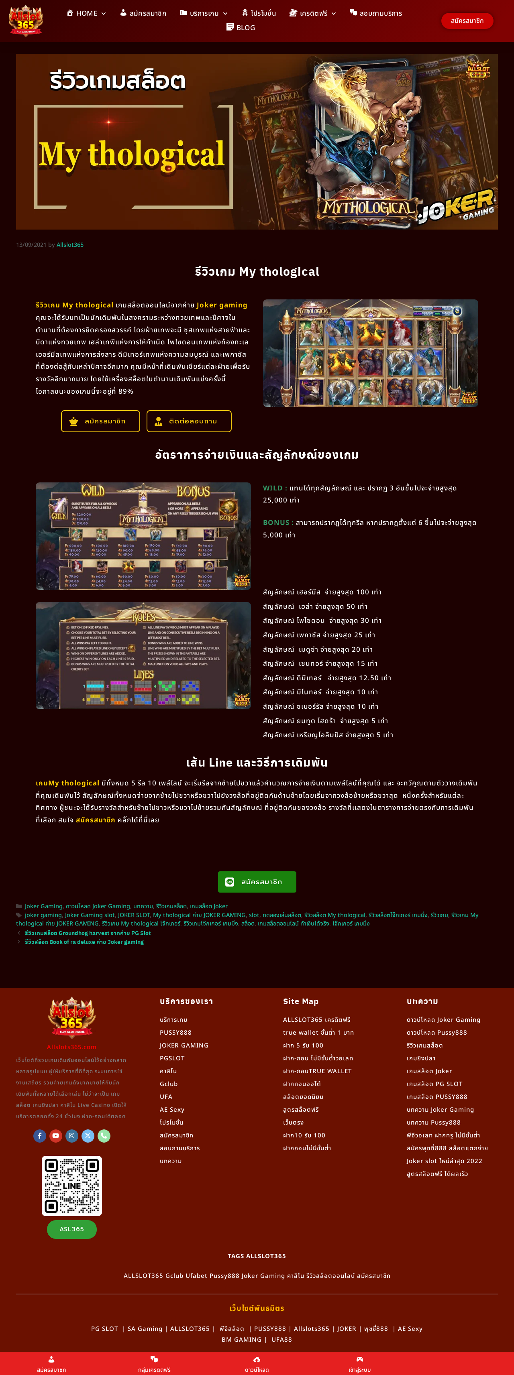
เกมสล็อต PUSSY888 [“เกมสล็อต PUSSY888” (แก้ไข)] (437, 1097)
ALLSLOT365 (143, 1276)
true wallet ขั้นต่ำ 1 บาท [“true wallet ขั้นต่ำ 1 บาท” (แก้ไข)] (318, 1032)
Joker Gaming (44, 906)
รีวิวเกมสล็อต (171, 906)
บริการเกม (174, 1020)
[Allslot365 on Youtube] (55, 1136)
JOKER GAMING (184, 1045)
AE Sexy (410, 1329)
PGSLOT (172, 1058)
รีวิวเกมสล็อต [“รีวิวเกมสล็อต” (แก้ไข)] (425, 1045)
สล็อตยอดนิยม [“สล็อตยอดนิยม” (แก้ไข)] (303, 1097)
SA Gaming (145, 1329)
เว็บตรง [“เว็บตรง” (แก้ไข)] (293, 1122)
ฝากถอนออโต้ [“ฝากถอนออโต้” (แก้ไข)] (302, 1084)
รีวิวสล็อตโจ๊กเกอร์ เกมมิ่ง (398, 915)
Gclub (169, 1084)
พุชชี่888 (376, 1329)
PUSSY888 (176, 1032)
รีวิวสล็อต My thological (334, 915)
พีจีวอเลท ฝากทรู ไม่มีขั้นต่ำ (443, 1135)
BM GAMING (242, 1339)
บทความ (143, 906)
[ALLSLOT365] (39, 1136)
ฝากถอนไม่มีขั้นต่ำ (307, 1148)
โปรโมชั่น (172, 1122)
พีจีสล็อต (232, 1329)
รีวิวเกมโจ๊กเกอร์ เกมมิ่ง (211, 923)
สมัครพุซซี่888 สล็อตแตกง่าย (447, 1148)
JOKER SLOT (134, 915)
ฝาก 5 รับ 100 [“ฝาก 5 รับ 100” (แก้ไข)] (303, 1045)
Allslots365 (312, 1329)
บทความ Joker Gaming (440, 1110)
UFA (166, 1097)
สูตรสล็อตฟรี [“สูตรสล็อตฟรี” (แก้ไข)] (301, 1110)
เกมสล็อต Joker (209, 906)
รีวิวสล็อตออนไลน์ (330, 1276)
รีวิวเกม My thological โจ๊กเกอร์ (141, 923)
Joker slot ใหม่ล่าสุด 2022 (445, 1161)
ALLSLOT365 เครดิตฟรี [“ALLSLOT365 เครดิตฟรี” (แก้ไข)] (317, 1020)
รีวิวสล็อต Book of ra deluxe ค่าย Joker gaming (84, 941)
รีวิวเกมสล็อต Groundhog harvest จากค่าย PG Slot (88, 932)
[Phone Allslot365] (104, 1136)
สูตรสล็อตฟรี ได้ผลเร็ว (437, 1174)
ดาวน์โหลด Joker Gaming (98, 906)
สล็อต (248, 923)
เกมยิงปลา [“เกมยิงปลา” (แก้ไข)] (421, 1058)
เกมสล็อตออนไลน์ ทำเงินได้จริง (293, 923)
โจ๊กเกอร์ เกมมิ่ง (351, 923)
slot (254, 915)
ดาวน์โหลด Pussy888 (437, 1032)
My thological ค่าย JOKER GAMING (199, 915)
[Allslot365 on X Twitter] (88, 1136)
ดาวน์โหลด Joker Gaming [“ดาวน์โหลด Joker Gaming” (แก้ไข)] (444, 1020)
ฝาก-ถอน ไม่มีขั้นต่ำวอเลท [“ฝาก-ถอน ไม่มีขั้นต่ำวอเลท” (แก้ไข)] (318, 1058)
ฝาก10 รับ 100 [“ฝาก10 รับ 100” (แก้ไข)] (304, 1135)
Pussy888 (225, 1276)
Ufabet (197, 1276)
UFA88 (281, 1339)
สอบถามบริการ (180, 1148)
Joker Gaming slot (90, 915)
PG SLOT (104, 1329)
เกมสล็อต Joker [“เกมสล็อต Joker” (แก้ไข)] (429, 1071)
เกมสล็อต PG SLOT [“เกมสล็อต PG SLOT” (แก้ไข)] (435, 1084)
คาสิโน (168, 1071)
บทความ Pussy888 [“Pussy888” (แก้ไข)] (434, 1122)
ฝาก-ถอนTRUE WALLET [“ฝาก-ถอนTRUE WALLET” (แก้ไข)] (317, 1071)
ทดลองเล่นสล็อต (282, 915)
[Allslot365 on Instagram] (71, 1136)
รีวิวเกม (439, 915)
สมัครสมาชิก (177, 1135)
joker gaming (43, 915)
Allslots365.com (72, 1047)
